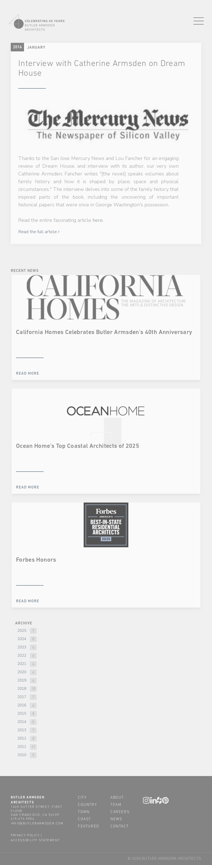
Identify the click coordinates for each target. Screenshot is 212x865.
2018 (21, 688)
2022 (21, 655)
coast (84, 819)
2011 (21, 746)
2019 (21, 680)
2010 (21, 755)
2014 (21, 721)
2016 (21, 705)
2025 (21, 630)
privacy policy (25, 835)
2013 (21, 730)
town (83, 811)
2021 (21, 663)
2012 (21, 738)
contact (119, 826)
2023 (21, 647)
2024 (21, 638)
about (117, 797)
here (97, 220)
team (115, 804)
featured (88, 826)
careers (119, 811)
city (82, 797)
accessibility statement (35, 840)
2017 (21, 697)
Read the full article (39, 232)
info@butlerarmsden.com (37, 823)
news (116, 819)
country (87, 804)
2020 (21, 672)
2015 (21, 713)
